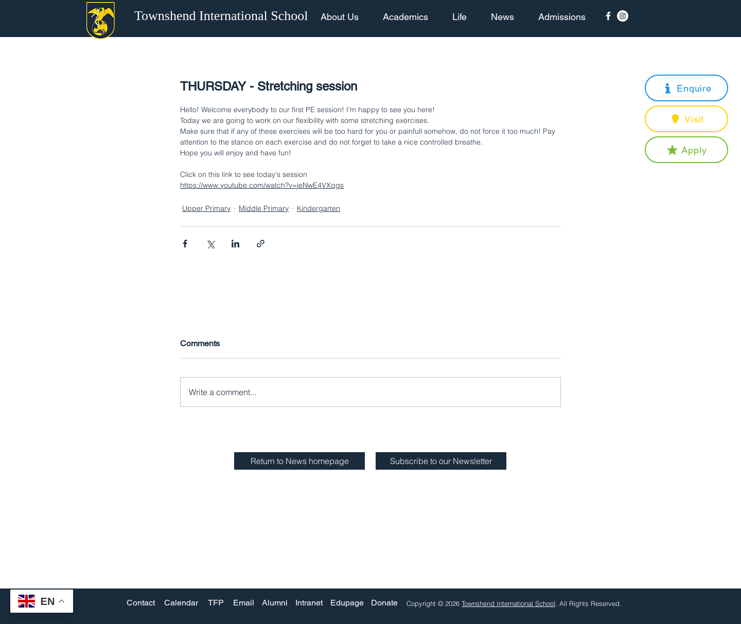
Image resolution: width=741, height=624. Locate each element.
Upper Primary (206, 208)
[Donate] (384, 603)
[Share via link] (261, 243)
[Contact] (141, 603)
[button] (686, 88)
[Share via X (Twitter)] (210, 243)
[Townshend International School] (223, 16)
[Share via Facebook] (185, 243)
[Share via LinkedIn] (235, 243)
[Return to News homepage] (299, 461)
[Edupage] (347, 603)
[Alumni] (275, 603)
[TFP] (216, 603)
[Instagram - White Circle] (622, 16)
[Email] (243, 603)
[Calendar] (181, 603)
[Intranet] (309, 603)
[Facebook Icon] (608, 16)
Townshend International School (508, 603)
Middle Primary (264, 208)
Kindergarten (318, 208)
